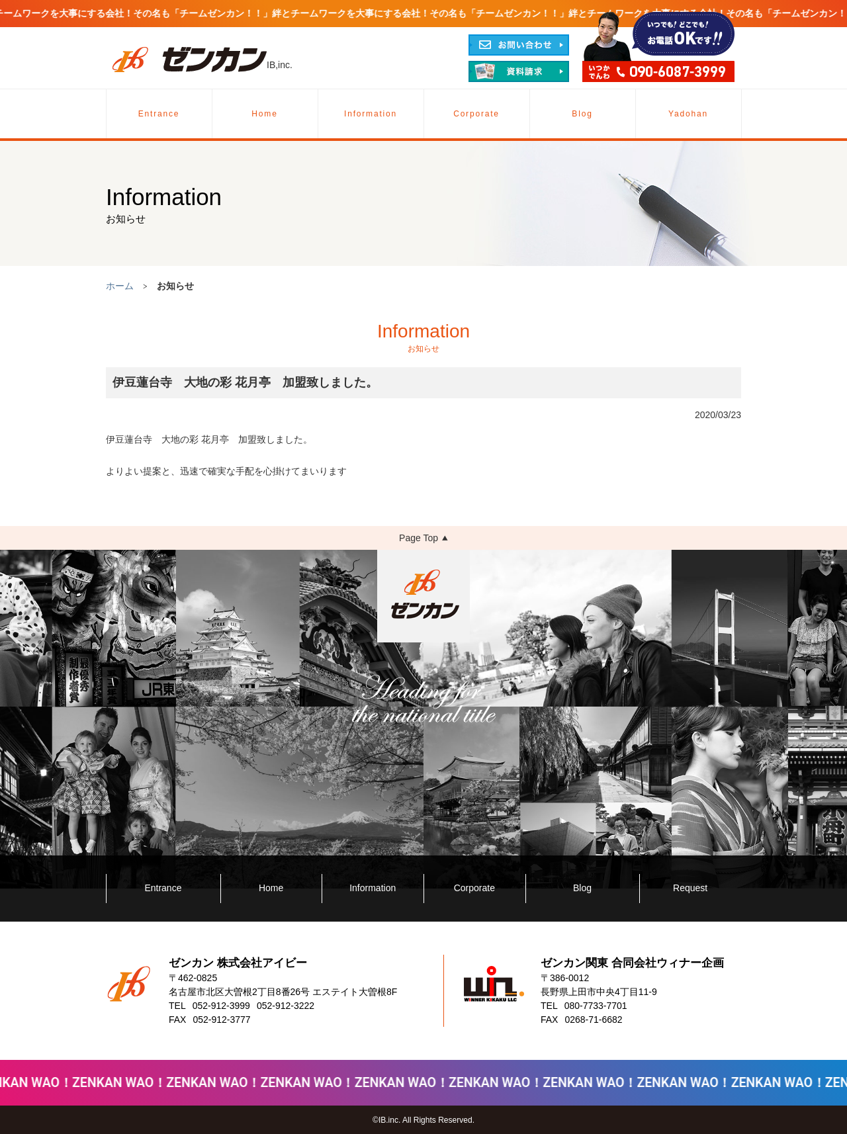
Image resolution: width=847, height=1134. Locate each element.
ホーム (120, 286)
